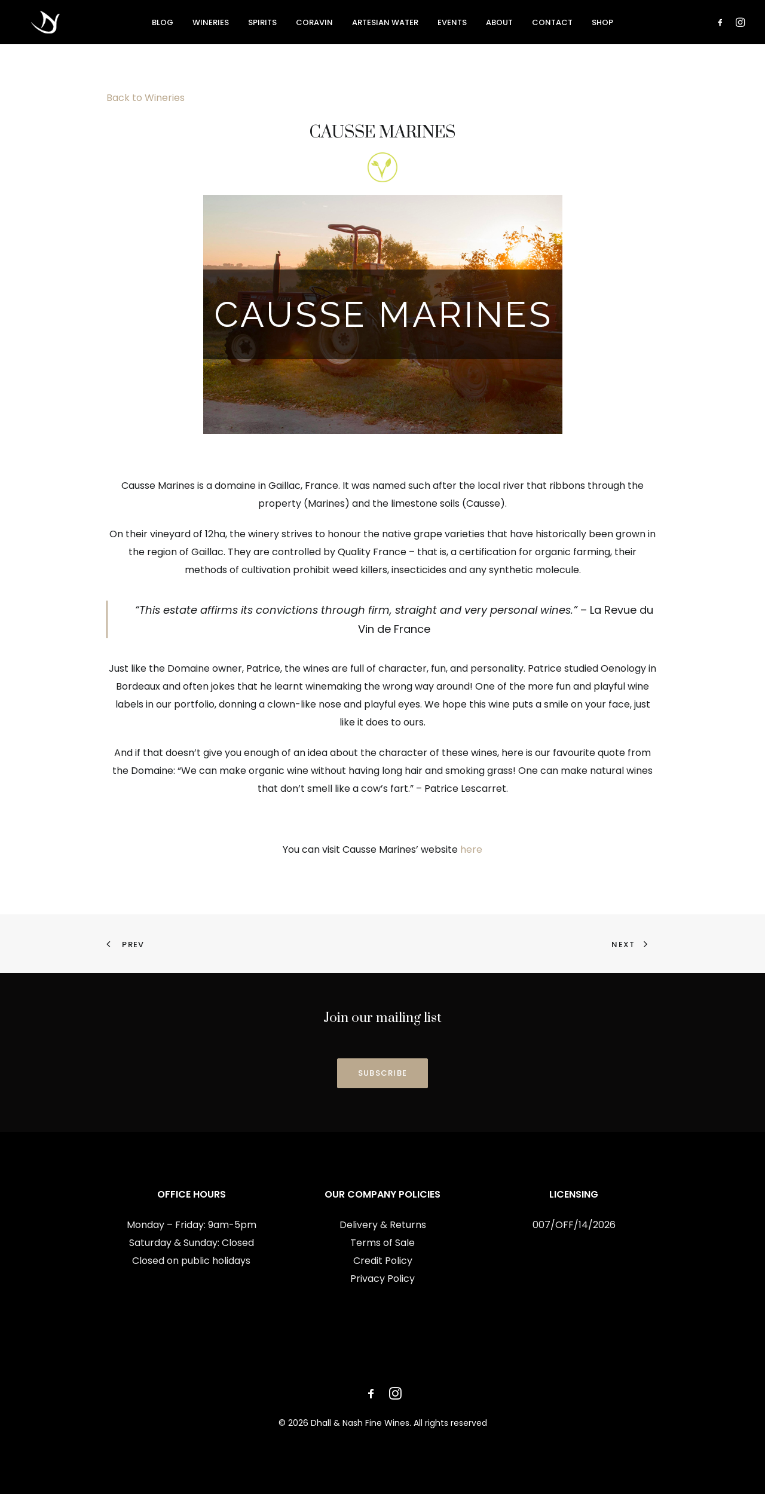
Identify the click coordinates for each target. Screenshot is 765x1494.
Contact (552, 23)
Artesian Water (385, 23)
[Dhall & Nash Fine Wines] (36, 23)
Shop (602, 23)
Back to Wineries (145, 98)
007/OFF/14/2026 (574, 1225)
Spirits (262, 23)
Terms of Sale (382, 1243)
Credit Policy (382, 1261)
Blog (162, 23)
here (471, 849)
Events (452, 23)
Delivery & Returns (382, 1225)
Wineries (210, 23)
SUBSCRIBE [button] (383, 1073)
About (499, 23)
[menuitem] (162, 23)
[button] (722, 23)
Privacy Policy (382, 1278)
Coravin (314, 23)
